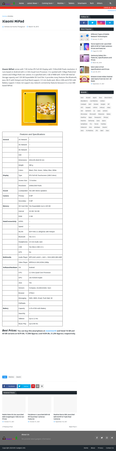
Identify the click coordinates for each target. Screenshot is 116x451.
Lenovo (105, 111)
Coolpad (83, 104)
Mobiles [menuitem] (60, 3)
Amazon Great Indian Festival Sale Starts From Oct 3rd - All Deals (101, 79)
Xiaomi (18, 377)
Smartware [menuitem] (82, 3)
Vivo (90, 127)
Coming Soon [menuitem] (47, 3)
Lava (98, 111)
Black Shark (108, 98)
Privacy (100, 448)
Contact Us (110, 448)
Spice (104, 121)
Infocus (102, 107)
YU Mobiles (89, 131)
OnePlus (83, 117)
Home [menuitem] (21, 3)
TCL (91, 124)
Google (103, 104)
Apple (95, 98)
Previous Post (8, 427)
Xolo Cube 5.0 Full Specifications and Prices (100, 68)
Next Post (72, 427)
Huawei (88, 107)
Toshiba (103, 124)
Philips (106, 117)
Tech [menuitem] (92, 3)
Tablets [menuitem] (71, 3)
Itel (82, 111)
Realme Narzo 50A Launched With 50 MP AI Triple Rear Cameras (64, 417)
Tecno (96, 124)
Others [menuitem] (99, 3)
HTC (82, 107)
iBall (101, 131)
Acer (82, 98)
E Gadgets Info (20, 448)
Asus (100, 98)
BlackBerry (84, 101)
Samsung (91, 121)
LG (94, 111)
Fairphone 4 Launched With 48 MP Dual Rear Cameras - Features (39, 417)
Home (4, 16)
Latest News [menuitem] (32, 3)
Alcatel (88, 98)
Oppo (90, 117)
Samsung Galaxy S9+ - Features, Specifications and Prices (101, 58)
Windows (97, 127)
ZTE (97, 131)
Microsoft (93, 114)
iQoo (107, 131)
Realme (83, 121)
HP (108, 104)
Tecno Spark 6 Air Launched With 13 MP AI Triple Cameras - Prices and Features (102, 46)
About (93, 448)
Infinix (95, 107)
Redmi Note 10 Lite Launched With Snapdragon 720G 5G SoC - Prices (13, 417)
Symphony (84, 124)
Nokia (108, 114)
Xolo (82, 131)
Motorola (101, 114)
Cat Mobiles (94, 101)
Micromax (84, 114)
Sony (98, 121)
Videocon (84, 127)
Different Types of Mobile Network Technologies (100, 35)
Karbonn (88, 111)
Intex (108, 107)
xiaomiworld (51, 331)
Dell (90, 104)
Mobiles (10, 16)
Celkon (102, 101)
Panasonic (97, 117)
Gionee (96, 104)
